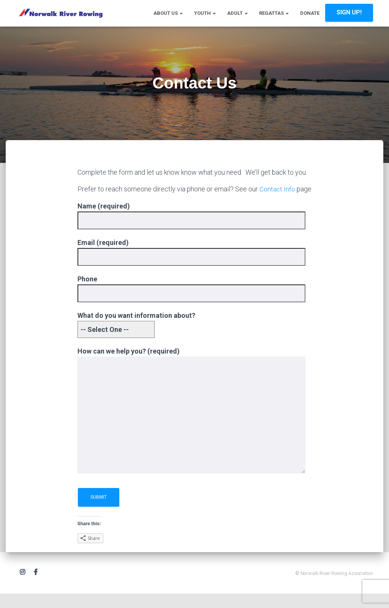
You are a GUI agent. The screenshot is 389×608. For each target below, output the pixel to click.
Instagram (22, 583)
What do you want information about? (136, 333)
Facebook (35, 583)
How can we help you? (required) (191, 422)
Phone (191, 297)
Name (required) (191, 224)
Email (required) (191, 260)
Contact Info (277, 189)
